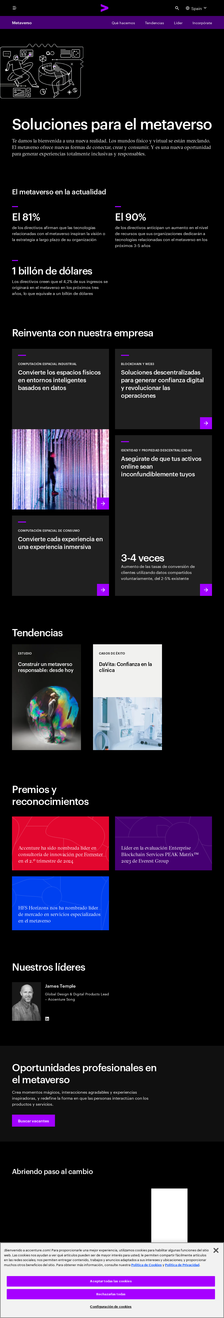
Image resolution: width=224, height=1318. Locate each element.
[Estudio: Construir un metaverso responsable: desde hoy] (46, 697)
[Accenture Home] (105, 8)
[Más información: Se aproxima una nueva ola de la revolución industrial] (60, 429)
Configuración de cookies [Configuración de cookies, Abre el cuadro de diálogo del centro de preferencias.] (111, 1306)
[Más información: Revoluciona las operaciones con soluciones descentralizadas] (163, 389)
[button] (33, 1121)
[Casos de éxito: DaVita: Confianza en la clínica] (127, 697)
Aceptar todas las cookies (111, 1281)
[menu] (14, 8)
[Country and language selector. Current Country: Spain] (197, 8)
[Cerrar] (216, 1250)
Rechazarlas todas (111, 1294)
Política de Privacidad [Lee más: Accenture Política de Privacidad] (182, 1265)
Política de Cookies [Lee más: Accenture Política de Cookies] (146, 1265)
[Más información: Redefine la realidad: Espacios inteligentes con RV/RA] (60, 556)
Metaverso (22, 22)
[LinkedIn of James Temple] (47, 1019)
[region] (112, 1280)
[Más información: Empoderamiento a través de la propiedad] (163, 515)
